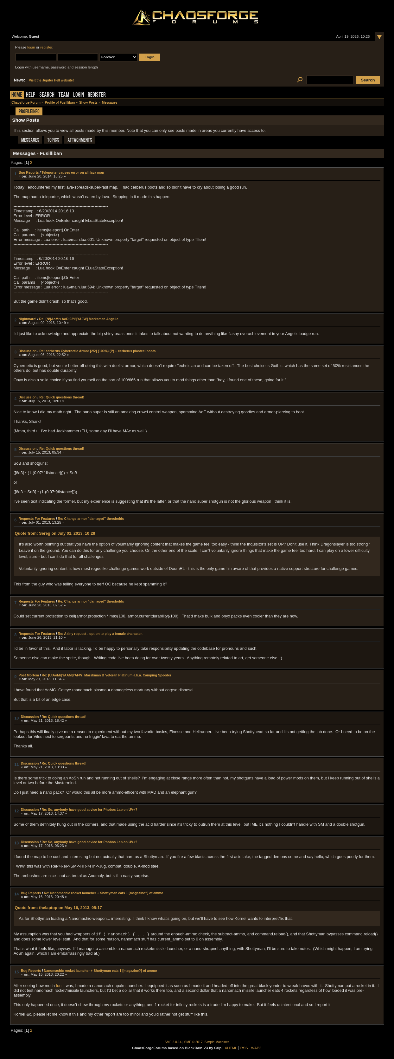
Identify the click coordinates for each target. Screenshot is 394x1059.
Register (97, 95)
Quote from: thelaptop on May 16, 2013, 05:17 (58, 907)
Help (30, 95)
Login (78, 95)
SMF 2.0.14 (173, 1042)
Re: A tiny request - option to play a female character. (100, 634)
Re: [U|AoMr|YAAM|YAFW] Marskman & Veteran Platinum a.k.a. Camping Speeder (106, 675)
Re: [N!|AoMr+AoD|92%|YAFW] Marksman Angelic (78, 319)
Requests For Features (37, 518)
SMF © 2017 (193, 1042)
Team (63, 95)
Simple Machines (217, 1042)
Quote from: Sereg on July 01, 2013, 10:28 (55, 533)
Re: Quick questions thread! (61, 397)
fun (58, 985)
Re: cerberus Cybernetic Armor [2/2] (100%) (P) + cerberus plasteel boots (97, 351)
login (31, 47)
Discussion (28, 351)
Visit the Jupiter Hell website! (51, 80)
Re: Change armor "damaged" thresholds (91, 518)
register (46, 47)
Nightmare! (27, 319)
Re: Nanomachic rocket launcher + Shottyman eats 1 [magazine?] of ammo (103, 893)
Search (46, 95)
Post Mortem (29, 675)
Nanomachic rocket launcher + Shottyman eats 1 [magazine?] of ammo (100, 970)
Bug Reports (29, 172)
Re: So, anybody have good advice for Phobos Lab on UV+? (89, 809)
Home (16, 95)
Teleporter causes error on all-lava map (72, 172)
